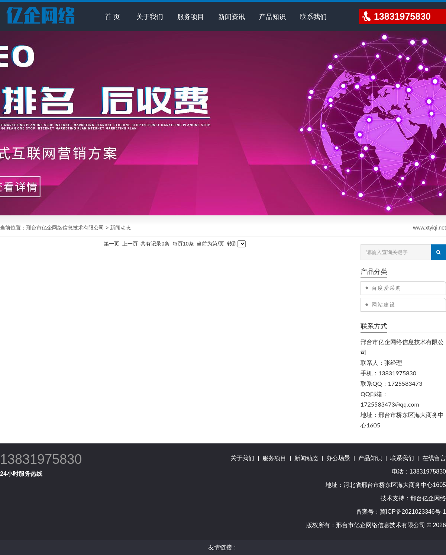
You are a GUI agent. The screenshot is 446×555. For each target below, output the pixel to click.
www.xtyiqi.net (429, 228)
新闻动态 (306, 458)
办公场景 (338, 458)
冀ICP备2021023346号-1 (413, 512)
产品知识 (272, 16)
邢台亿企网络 (428, 498)
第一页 (111, 244)
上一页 (130, 244)
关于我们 (149, 16)
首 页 (112, 16)
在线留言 (434, 458)
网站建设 (383, 305)
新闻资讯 (231, 16)
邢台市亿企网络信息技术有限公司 (65, 228)
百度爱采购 (386, 288)
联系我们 (313, 16)
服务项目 (190, 16)
